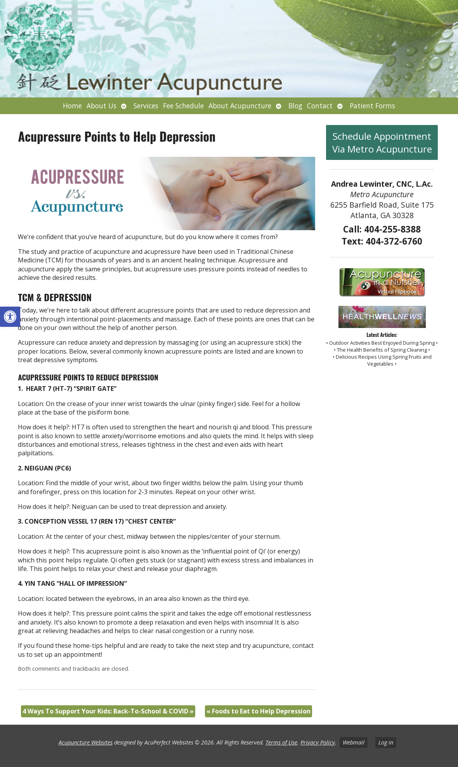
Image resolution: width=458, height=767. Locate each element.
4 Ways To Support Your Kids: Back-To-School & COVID (108, 711)
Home (72, 105)
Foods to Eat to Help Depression (258, 711)
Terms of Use (281, 742)
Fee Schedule (183, 105)
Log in (385, 742)
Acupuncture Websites (86, 742)
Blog (295, 105)
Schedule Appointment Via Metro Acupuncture (382, 142)
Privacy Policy (317, 742)
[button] (10, 317)
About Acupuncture (239, 105)
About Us (101, 105)
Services (146, 105)
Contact (320, 105)
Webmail (353, 742)
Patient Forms (372, 105)
